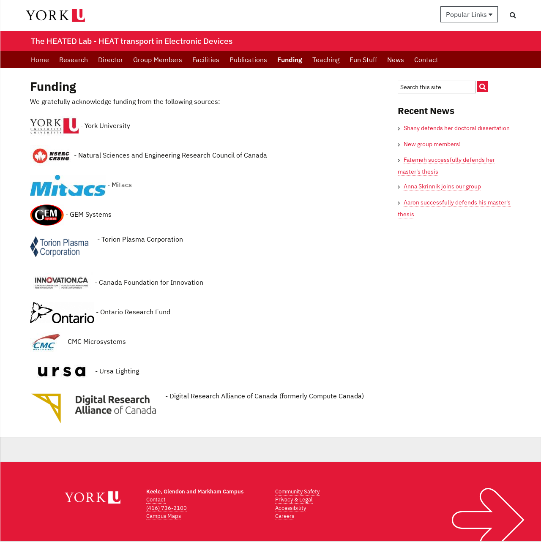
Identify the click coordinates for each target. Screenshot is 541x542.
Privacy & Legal (294, 499)
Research (73, 59)
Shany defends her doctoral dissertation (457, 128)
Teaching (325, 59)
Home (40, 59)
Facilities (205, 59)
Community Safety (297, 491)
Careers (284, 516)
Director (110, 59)
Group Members (157, 59)
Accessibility (290, 508)
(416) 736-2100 (166, 508)
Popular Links (469, 14)
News (395, 59)
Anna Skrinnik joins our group (442, 186)
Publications (248, 59)
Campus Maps (163, 516)
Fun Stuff (363, 59)
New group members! (432, 144)
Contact (426, 59)
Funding (289, 59)
